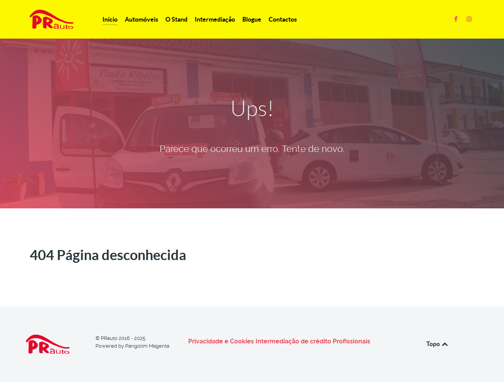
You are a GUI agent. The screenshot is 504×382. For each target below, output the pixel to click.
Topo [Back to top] (437, 343)
